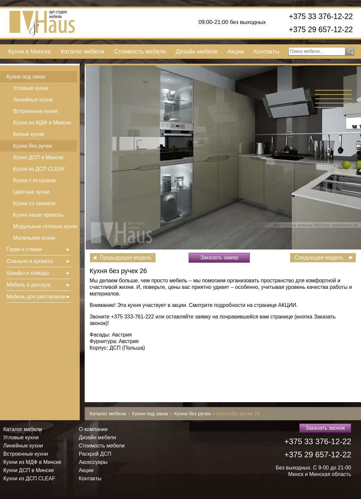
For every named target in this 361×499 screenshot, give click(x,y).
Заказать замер (219, 257)
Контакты (266, 51)
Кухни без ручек (32, 146)
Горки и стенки (24, 249)
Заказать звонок (325, 428)
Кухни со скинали (34, 203)
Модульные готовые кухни (45, 226)
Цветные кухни (31, 192)
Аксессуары (93, 462)
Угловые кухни (31, 88)
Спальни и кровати (30, 261)
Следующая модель (318, 257)
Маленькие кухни (34, 238)
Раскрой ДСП (95, 454)
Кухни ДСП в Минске (38, 157)
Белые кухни (28, 134)
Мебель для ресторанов (36, 296)
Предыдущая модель (125, 257)
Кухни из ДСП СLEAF (39, 169)
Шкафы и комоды (28, 273)
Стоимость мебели (140, 51)
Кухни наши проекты (38, 215)
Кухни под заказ (26, 76)
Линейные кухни (33, 99)
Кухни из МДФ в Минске (42, 122)
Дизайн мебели (197, 51)
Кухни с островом (34, 180)
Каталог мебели (82, 51)
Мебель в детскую (29, 285)
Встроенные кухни (35, 111)
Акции (235, 51)
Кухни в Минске (29, 51)
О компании (93, 429)
